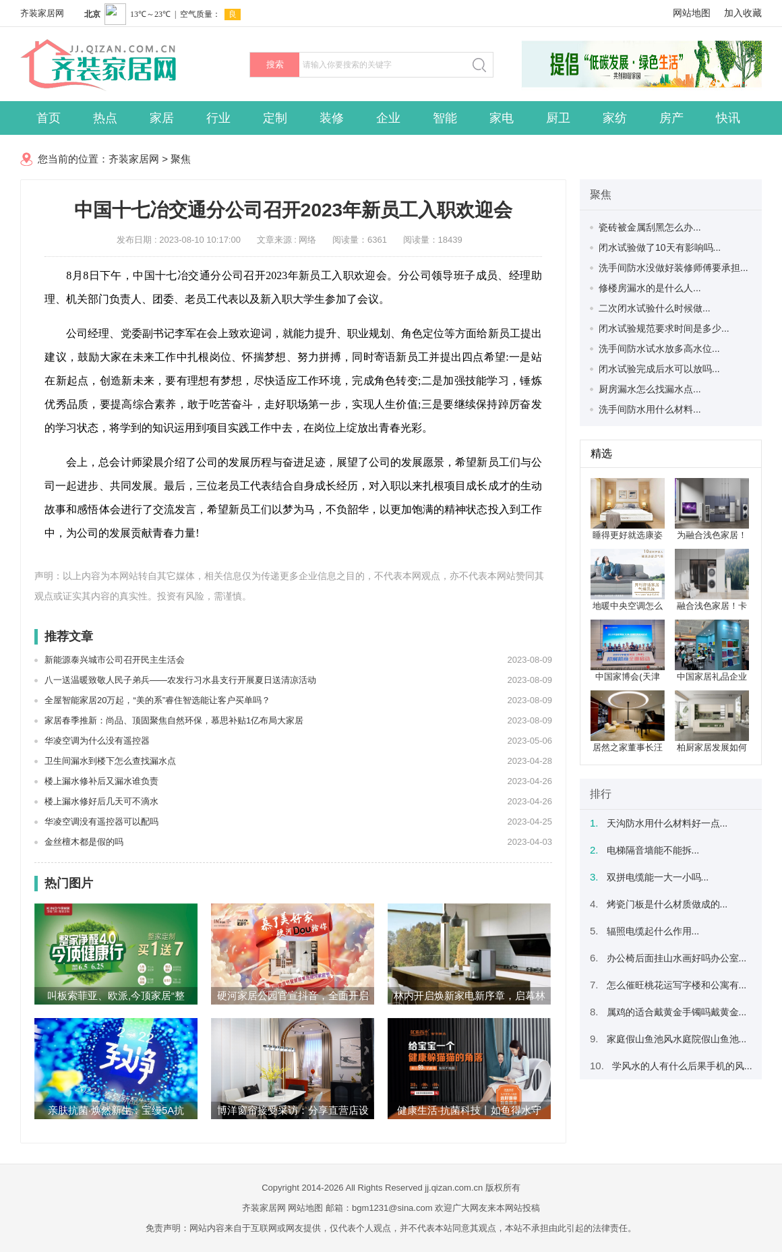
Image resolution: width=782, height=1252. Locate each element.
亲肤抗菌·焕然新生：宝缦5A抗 (116, 1110)
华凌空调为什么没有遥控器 (97, 741)
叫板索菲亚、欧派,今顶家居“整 (116, 995)
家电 (501, 118)
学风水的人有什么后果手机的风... (682, 1066)
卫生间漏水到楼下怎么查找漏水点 (110, 761)
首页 (48, 118)
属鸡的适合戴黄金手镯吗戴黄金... (677, 1012)
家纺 (615, 118)
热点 (105, 118)
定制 (275, 118)
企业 (388, 118)
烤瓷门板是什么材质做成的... (667, 904)
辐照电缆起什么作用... (653, 931)
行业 (218, 118)
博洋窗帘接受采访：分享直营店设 (293, 1110)
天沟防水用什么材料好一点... (667, 823)
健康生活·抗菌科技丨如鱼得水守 (469, 1110)
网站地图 (692, 12)
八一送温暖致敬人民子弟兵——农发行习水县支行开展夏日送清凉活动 (180, 680)
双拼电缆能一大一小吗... (658, 877)
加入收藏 (743, 12)
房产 (671, 118)
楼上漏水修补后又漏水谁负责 (101, 781)
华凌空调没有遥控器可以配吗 (101, 821)
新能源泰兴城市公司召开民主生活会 (114, 660)
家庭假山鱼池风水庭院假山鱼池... (677, 1039)
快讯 (728, 118)
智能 (445, 118)
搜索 (275, 64)
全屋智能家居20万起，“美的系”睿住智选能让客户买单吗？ (157, 700)
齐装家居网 (42, 13)
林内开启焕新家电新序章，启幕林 (469, 995)
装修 (332, 118)
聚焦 (181, 159)
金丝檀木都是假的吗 (83, 842)
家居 (162, 118)
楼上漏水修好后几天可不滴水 (101, 801)
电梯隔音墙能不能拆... (653, 850)
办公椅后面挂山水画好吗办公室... (677, 958)
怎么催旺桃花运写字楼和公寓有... (677, 985)
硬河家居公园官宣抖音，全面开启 (293, 995)
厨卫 (558, 118)
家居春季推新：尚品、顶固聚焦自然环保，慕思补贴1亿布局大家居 (173, 720)
